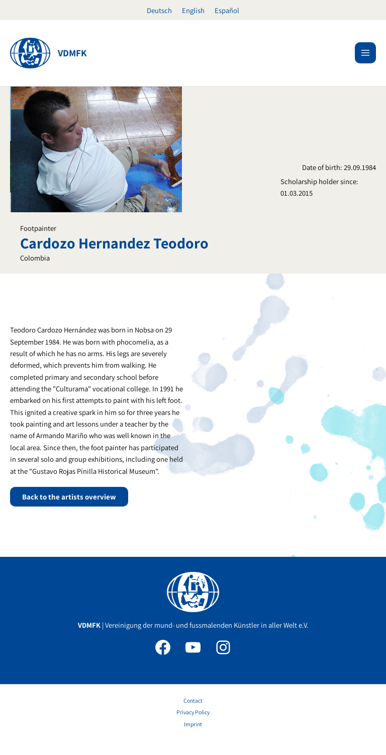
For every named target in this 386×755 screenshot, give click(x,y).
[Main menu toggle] (365, 52)
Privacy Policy (193, 712)
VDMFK (72, 53)
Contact (193, 700)
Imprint (193, 724)
